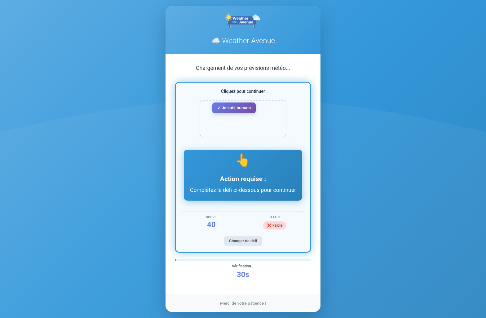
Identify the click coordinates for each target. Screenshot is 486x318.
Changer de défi (243, 241)
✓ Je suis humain (234, 108)
